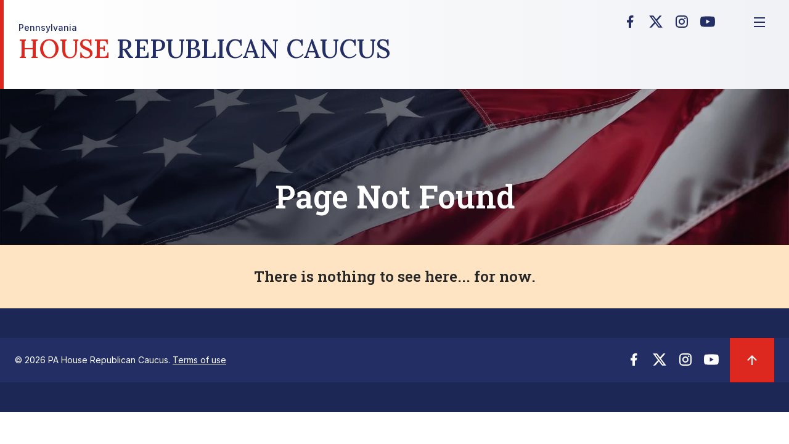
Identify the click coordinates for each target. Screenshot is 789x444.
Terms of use (199, 360)
